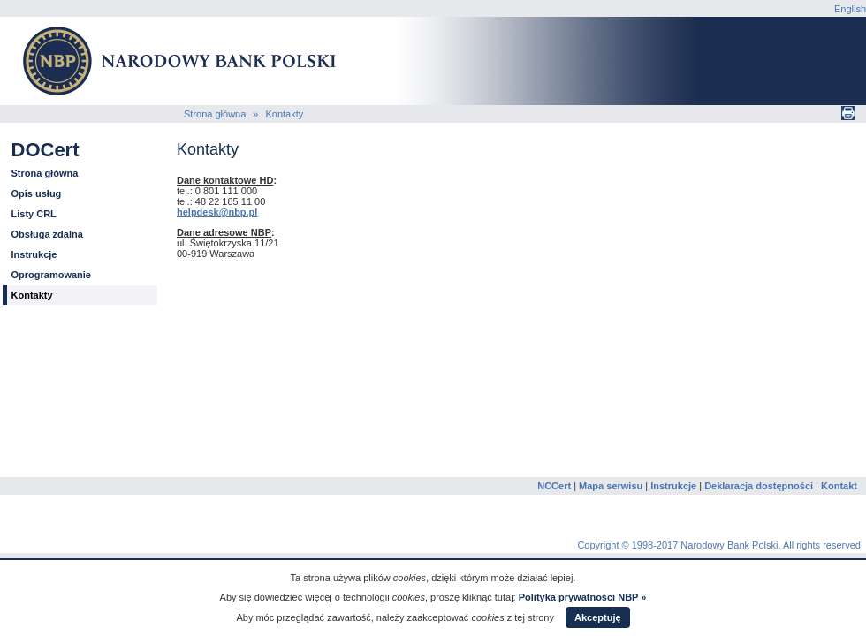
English (850, 9)
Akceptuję (597, 617)
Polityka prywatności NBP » (583, 597)
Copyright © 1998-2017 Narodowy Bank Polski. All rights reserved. (720, 545)
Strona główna (215, 114)
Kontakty (284, 114)
